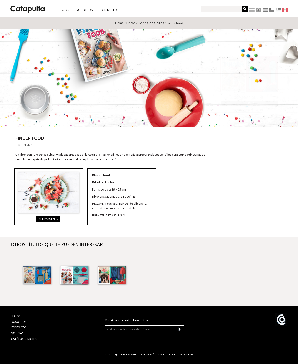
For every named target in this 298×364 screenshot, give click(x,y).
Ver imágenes (48, 219)
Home (119, 23)
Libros (130, 23)
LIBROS (63, 10)
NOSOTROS (84, 10)
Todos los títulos (151, 23)
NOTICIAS (17, 333)
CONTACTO (108, 10)
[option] (37, 275)
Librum (249, 103)
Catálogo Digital (24, 339)
